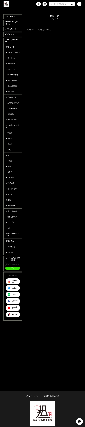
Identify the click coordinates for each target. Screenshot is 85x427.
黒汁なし (11, 252)
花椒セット (11, 63)
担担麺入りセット (14, 52)
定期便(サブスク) (13, 103)
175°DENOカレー (12, 97)
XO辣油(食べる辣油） (13, 126)
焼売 (9, 166)
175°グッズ (10, 183)
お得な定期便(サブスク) (12, 234)
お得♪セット (10, 47)
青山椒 (10, 144)
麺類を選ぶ (10, 241)
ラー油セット (12, 58)
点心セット (11, 69)
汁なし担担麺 (12, 80)
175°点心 (9, 150)
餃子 (9, 155)
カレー (10, 228)
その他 (8, 200)
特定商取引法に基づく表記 (51, 396)
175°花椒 (9, 133)
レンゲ (10, 194)
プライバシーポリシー (32, 396)
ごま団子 (11, 177)
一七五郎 (11, 91)
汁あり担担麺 (12, 86)
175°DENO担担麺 (12, 75)
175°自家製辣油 (11, 108)
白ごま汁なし (12, 247)
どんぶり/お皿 (12, 189)
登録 (12, 268)
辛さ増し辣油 (12, 120)
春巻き (10, 172)
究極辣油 (11, 114)
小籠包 (10, 161)
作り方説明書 (10, 205)
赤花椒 (10, 138)
